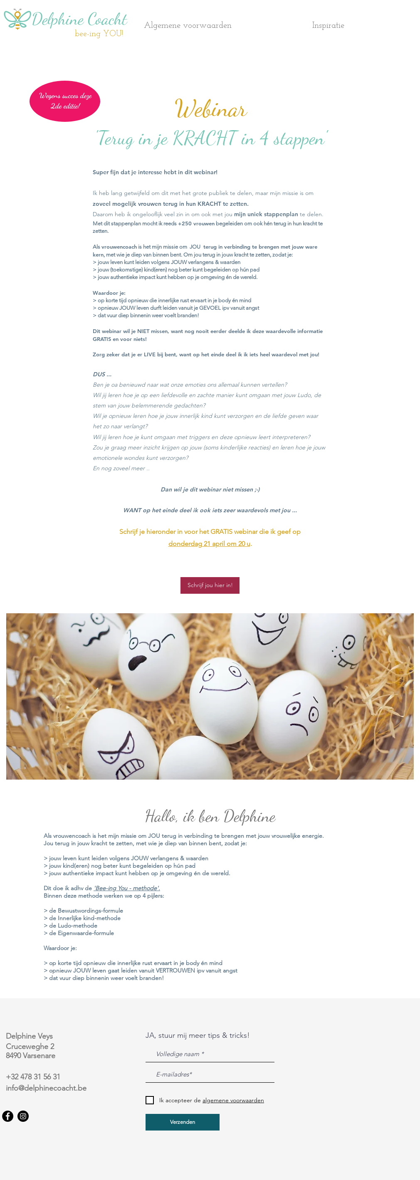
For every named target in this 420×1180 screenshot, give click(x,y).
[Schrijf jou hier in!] (210, 585)
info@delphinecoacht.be (46, 1088)
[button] (362, 25)
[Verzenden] (183, 1122)
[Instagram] (23, 1116)
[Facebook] (7, 1116)
